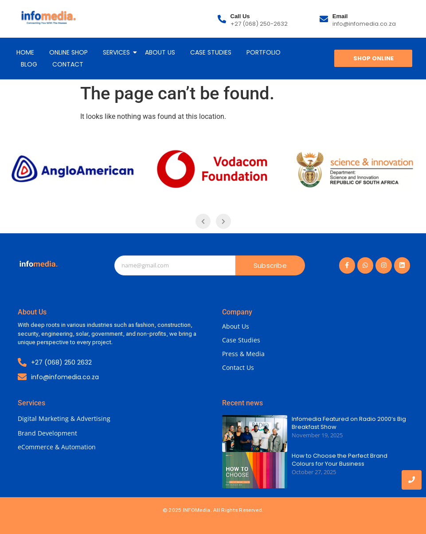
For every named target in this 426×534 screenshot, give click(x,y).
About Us (235, 326)
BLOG (29, 64)
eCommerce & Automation (57, 447)
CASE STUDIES (210, 52)
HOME (25, 52)
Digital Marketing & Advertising (64, 418)
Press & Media (243, 353)
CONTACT (67, 64)
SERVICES (118, 52)
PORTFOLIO (263, 52)
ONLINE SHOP (68, 52)
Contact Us (238, 367)
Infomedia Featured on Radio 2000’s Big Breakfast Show (349, 423)
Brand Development (47, 433)
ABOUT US (160, 52)
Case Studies (241, 340)
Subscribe (270, 265)
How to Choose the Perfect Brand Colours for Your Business (339, 460)
